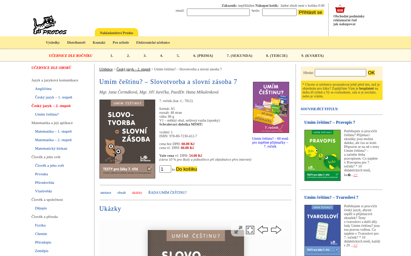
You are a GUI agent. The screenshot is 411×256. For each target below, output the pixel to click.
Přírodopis (43, 242)
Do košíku (186, 169)
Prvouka (41, 174)
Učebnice (106, 69)
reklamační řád (345, 20)
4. (161, 55)
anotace (106, 192)
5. (178, 55)
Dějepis (41, 208)
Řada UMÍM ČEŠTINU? (167, 192)
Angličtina (43, 88)
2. (128, 55)
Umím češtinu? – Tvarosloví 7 (331, 197)
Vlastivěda (43, 191)
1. (111, 55)
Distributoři (76, 42)
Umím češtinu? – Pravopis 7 (329, 122)
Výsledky (53, 42)
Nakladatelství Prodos (116, 33)
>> (355, 175)
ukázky (137, 192)
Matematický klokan (51, 148)
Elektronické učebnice (153, 42)
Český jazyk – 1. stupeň (53, 97)
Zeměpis (42, 251)
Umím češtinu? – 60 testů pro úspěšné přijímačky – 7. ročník (270, 142)
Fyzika (40, 225)
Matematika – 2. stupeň (53, 140)
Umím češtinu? (47, 114)
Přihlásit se (311, 12)
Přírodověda (44, 182)
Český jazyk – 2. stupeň (51, 105)
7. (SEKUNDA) (239, 55)
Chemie (41, 233)
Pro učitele (121, 42)
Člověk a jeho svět (49, 165)
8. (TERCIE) (277, 55)
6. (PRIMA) (203, 55)
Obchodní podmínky (349, 16)
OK (371, 72)
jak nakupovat (345, 24)
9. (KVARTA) (312, 55)
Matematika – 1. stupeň (53, 131)
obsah (122, 192)
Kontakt (99, 42)
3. (145, 55)
